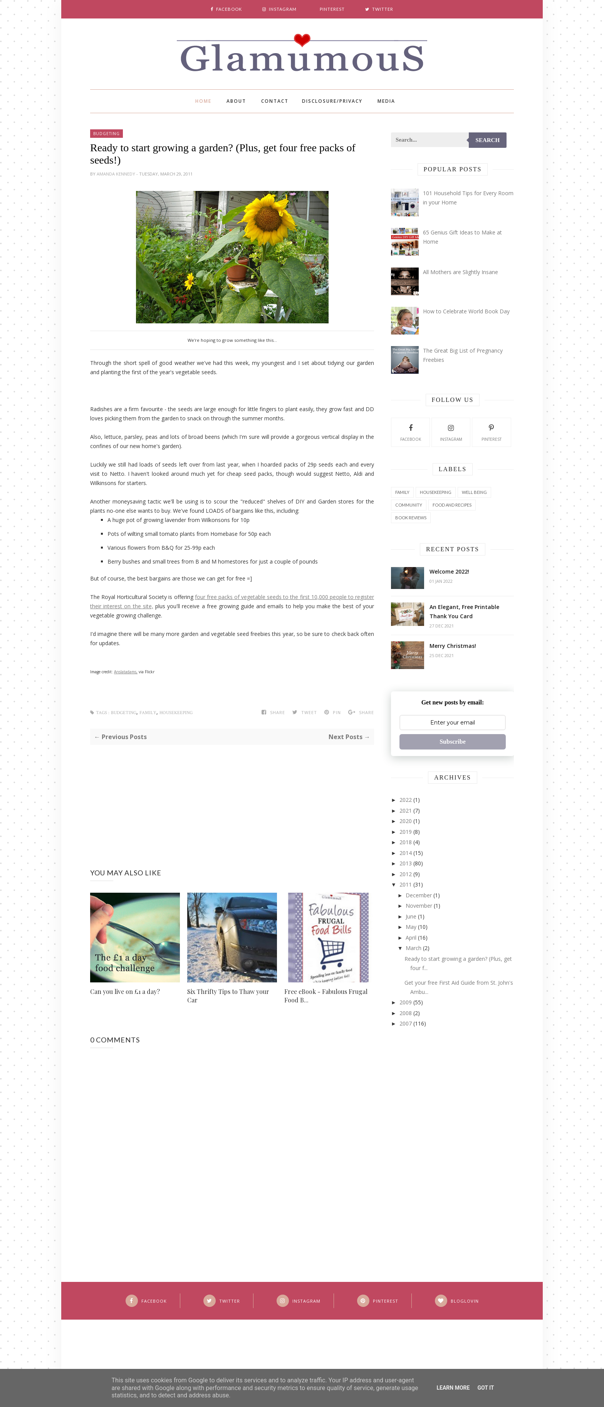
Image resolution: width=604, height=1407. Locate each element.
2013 (405, 863)
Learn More (453, 1388)
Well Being (474, 492)
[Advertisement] (232, 799)
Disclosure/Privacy (332, 101)
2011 (405, 884)
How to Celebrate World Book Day (466, 311)
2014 (405, 853)
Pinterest (492, 432)
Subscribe (453, 741)
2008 (405, 1013)
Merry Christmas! (453, 645)
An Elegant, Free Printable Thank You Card (464, 611)
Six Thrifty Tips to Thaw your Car (228, 995)
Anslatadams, (126, 671)
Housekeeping (176, 713)
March (413, 948)
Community (408, 504)
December (419, 895)
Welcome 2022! (449, 571)
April (411, 937)
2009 (405, 1002)
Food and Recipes (452, 504)
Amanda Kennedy (116, 174)
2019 (405, 831)
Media (386, 101)
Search (488, 140)
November (419, 905)
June (411, 916)
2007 (405, 1023)
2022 (405, 799)
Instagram (451, 432)
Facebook (410, 432)
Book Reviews (410, 517)
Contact (275, 101)
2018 (405, 842)
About (236, 101)
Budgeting (106, 133)
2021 (405, 810)
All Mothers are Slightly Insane (460, 272)
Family (147, 713)
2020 (405, 821)
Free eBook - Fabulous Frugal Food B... (325, 995)
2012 (405, 874)
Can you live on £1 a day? (125, 991)
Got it (485, 1388)
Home (203, 101)
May (411, 926)
